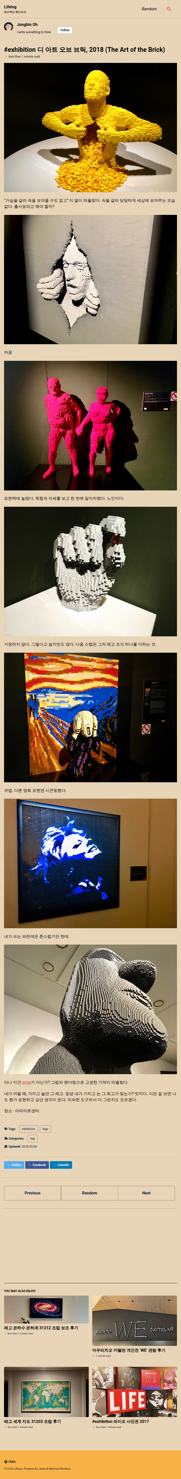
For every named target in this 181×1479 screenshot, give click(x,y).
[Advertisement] (90, 1248)
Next (146, 1193)
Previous (33, 1193)
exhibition (28, 1129)
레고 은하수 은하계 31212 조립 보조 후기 (41, 1328)
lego (45, 1129)
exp (32, 1138)
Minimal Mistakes (60, 1468)
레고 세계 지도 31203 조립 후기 (32, 1421)
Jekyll (42, 1468)
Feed (10, 1462)
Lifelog (15, 9)
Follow (65, 30)
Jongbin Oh (27, 24)
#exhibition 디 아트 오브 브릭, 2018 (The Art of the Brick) (84, 49)
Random (149, 9)
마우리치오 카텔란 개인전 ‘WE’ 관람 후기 (128, 1350)
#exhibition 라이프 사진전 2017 (120, 1421)
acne (26, 1082)
